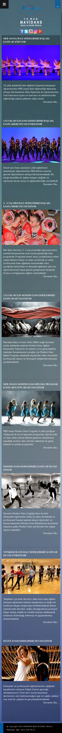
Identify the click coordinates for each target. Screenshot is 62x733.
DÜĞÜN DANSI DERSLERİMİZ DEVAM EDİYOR (27, 641)
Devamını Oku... (51, 101)
